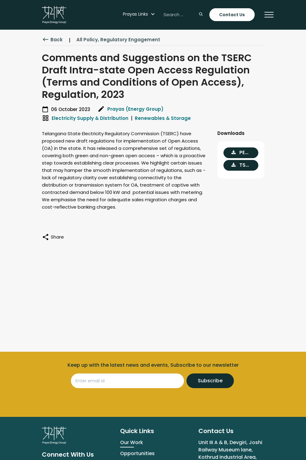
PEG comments (244, 152)
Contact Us (232, 15)
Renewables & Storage (163, 118)
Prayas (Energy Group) (135, 109)
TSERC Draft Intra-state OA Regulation (244, 165)
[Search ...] (182, 14)
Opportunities (137, 453)
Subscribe (210, 380)
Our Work (131, 442)
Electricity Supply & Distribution (90, 118)
